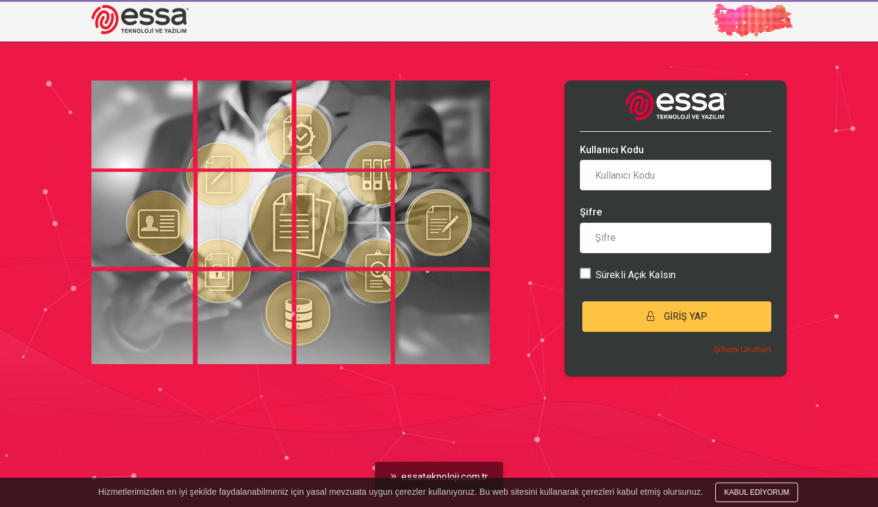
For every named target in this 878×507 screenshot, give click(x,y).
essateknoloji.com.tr (439, 477)
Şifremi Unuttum (743, 349)
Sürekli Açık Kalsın (636, 275)
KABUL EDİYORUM (757, 492)
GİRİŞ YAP (677, 316)
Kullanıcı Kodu (612, 150)
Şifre (591, 212)
